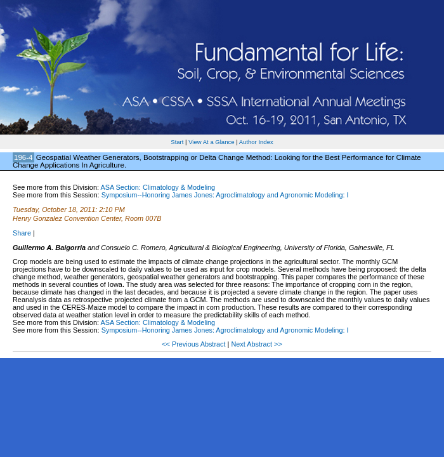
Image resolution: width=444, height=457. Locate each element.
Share (22, 233)
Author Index (256, 141)
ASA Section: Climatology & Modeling (157, 187)
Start (177, 141)
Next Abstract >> (256, 344)
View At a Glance (211, 141)
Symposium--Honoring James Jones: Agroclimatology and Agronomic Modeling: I (225, 195)
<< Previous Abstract (194, 344)
